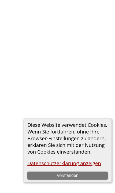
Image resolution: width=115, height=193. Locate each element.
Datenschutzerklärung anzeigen (64, 163)
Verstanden (68, 175)
